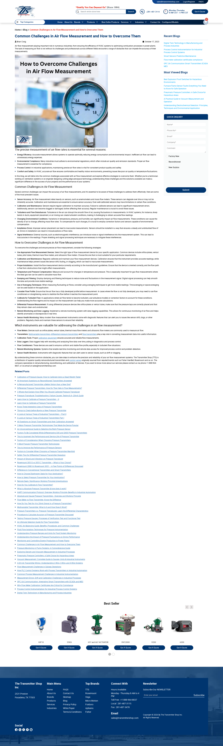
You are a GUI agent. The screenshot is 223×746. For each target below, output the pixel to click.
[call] (150, 11)
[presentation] (184, 177)
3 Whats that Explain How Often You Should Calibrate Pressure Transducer (48, 392)
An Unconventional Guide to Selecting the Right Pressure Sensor (43, 429)
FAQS (65, 689)
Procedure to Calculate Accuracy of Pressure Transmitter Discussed (45, 514)
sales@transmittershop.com (168, 2)
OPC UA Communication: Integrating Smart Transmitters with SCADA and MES (50, 581)
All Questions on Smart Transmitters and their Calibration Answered (45, 421)
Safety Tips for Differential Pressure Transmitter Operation (41, 455)
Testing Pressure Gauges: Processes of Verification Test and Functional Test (48, 518)
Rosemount (90, 693)
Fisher (88, 711)
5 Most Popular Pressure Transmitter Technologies (38, 444)
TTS (87, 689)
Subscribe (199, 695)
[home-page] (25, 11)
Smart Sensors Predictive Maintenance (180, 56)
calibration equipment (47, 338)
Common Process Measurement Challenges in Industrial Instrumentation (47, 574)
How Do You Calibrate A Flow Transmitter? (35, 485)
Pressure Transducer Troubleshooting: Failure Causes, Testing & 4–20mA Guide (50, 395)
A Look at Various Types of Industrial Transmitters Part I (40, 418)
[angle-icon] (187, 607)
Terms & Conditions (69, 711)
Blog (65, 700)
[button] (109, 654)
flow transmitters (89, 334)
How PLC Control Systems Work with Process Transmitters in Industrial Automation (52, 570)
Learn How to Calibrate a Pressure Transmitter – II (38, 399)
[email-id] (205, 22)
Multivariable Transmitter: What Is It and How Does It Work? (42, 507)
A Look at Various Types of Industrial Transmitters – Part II (41, 414)
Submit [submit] (185, 190)
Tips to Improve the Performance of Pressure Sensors (39, 447)
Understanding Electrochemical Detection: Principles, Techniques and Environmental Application (186, 106)
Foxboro (89, 704)
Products (51, 700)
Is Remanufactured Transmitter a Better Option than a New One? (44, 384)
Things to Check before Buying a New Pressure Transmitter (41, 410)
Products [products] (91, 22)
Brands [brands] (77, 22)
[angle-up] (83, 22)
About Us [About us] (68, 22)
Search (131, 12)
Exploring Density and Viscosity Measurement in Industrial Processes (46, 552)
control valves (75, 360)
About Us (51, 693)
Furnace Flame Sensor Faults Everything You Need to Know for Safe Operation (185, 87)
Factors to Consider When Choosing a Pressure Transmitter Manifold (46, 451)
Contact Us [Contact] (155, 22)
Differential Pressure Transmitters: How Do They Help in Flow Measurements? (49, 388)
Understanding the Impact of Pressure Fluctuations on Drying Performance (48, 537)
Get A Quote (200, 12)
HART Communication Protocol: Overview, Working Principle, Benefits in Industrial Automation (56, 492)
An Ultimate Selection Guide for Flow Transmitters (38, 522)
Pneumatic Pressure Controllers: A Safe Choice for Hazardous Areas (45, 555)
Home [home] (18, 29)
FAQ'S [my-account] (201, 2)
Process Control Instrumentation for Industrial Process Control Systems (47, 589)
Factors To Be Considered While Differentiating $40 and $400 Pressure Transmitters (52, 432)
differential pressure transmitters (64, 334)
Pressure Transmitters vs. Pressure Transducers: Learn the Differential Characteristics (52, 511)
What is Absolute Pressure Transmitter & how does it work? (41, 488)
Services (124, 22)
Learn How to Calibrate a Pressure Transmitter (36, 403)
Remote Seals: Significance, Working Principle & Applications (42, 481)
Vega (87, 697)
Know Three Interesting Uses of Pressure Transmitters (39, 406)
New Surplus (174, 167)
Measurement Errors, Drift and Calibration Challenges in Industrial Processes (49, 578)
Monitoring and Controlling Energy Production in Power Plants (43, 540)
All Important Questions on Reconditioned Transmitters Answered (44, 380)
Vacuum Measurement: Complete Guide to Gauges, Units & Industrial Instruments (51, 559)
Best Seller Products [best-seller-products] (110, 22)
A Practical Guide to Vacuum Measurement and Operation (184, 100)
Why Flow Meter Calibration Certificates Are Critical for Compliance (45, 585)
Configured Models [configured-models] (170, 22)
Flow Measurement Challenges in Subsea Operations (39, 566)
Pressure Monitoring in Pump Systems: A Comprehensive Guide (43, 548)
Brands (50, 697)
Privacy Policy (69, 704)
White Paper (69, 708)
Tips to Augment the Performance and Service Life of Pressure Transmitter (48, 436)
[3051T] (41, 628)
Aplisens (89, 708)
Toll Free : (124, 699)
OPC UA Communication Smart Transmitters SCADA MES (186, 64)
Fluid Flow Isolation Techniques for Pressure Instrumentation (42, 529)
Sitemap (67, 697)
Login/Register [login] (189, 2)
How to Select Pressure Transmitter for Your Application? (41, 477)
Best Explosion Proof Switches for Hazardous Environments (183, 80)
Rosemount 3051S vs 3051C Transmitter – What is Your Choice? (44, 462)
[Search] (101, 11)
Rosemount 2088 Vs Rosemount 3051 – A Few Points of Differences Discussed (50, 466)
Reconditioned (175, 161)
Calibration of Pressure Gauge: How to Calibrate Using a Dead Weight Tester (49, 377)
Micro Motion (91, 700)
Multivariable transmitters (39, 334)
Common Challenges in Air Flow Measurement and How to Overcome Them (48, 544)
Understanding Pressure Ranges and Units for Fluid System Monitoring (46, 533)
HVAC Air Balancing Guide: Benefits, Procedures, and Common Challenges (48, 525)
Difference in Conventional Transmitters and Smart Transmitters (44, 470)
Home (60, 22)
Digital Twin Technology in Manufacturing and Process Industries (44, 592)
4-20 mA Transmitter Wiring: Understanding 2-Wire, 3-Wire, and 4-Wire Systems (50, 563)
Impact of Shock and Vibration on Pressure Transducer (40, 458)
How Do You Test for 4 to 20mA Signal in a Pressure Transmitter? (44, 503)
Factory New (174, 156)
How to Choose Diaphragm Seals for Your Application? (40, 473)
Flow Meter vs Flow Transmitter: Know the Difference (39, 499)
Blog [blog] (25, 29)
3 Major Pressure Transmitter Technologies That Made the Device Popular (48, 425)
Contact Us (68, 693)
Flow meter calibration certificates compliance (183, 59)
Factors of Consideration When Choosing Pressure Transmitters (44, 440)
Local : (121, 703)
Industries (139, 22)
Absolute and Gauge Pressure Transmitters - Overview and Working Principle (49, 496)
